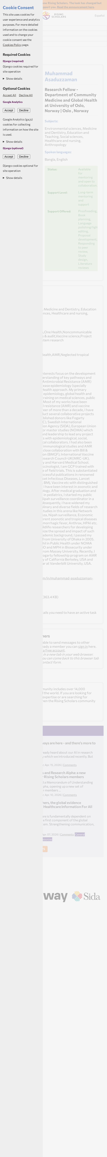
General (80, 834)
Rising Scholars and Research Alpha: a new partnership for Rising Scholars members (52, 774)
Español (100, 15)
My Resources (13, 44)
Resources (45, 839)
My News (10, 39)
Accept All (9, 95)
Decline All (26, 95)
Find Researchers (16, 28)
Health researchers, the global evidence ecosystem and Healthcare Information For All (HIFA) (55, 806)
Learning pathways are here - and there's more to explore (57, 745)
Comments (70, 765)
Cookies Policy (12, 44)
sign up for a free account (45, 650)
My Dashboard (14, 33)
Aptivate (58, 907)
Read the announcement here (75, 7)
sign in (83, 646)
